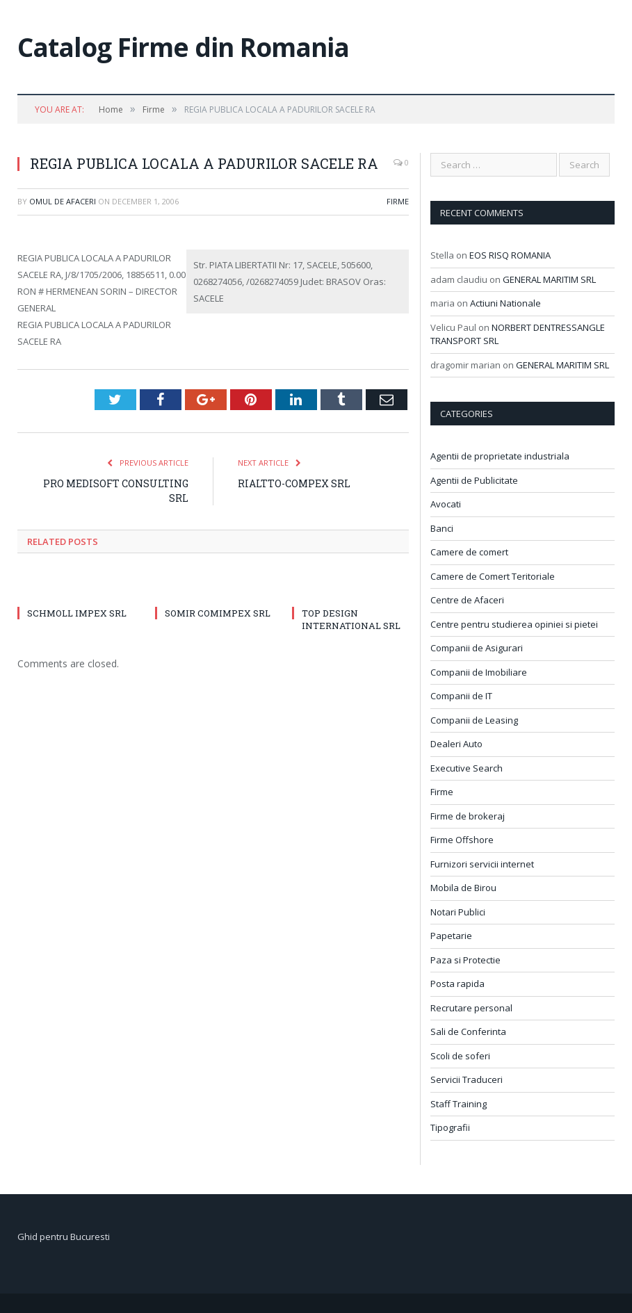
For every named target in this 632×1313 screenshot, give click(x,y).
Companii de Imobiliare (478, 672)
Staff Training (458, 1104)
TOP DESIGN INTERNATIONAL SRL (351, 619)
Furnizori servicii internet (482, 864)
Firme (398, 201)
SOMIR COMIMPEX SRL (217, 613)
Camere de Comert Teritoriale (492, 576)
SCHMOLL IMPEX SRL (77, 613)
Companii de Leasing (474, 720)
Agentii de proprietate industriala (499, 456)
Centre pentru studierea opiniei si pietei (514, 624)
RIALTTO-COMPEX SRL (294, 483)
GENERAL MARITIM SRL (549, 279)
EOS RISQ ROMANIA (510, 255)
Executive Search (466, 768)
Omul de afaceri (62, 201)
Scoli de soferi (460, 1056)
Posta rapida (457, 983)
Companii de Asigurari (476, 648)
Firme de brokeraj (467, 816)
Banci (441, 528)
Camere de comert (469, 552)
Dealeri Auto (456, 743)
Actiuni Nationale (505, 303)
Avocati (445, 504)
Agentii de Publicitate (474, 480)
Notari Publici (457, 912)
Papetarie (451, 935)
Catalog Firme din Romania (183, 47)
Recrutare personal (471, 1008)
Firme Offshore (462, 839)
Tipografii (450, 1127)
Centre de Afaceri (467, 600)
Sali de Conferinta (468, 1031)
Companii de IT (461, 696)
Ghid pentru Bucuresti (63, 1236)
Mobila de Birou (463, 887)
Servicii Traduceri (466, 1079)
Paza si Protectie (465, 960)
